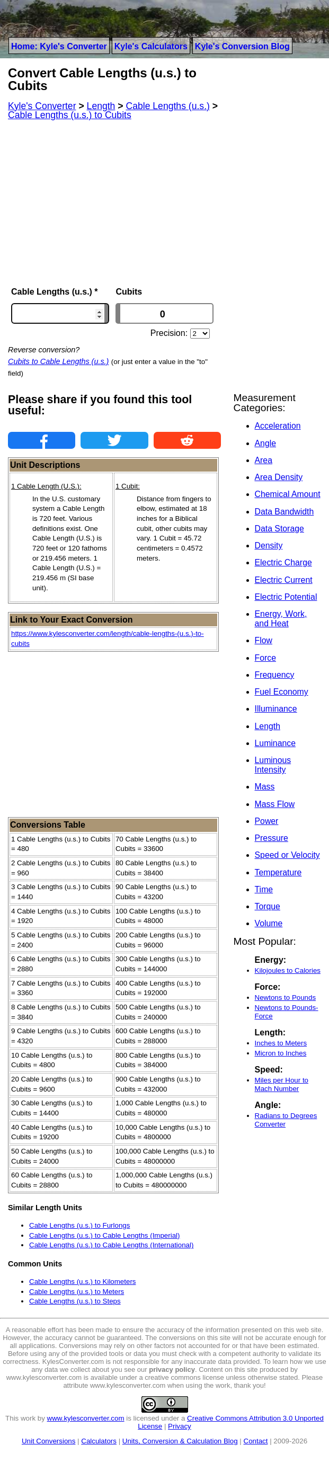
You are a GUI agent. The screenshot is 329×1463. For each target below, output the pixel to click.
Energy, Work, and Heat (281, 618)
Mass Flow (275, 804)
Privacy (179, 1426)
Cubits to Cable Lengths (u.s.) (58, 361)
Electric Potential (286, 596)
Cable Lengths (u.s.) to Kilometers (82, 1281)
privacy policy (172, 1369)
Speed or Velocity (287, 854)
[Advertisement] (114, 203)
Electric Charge (283, 562)
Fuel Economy (281, 691)
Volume (269, 923)
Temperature (278, 872)
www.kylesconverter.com (86, 1418)
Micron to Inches (281, 1053)
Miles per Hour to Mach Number (281, 1084)
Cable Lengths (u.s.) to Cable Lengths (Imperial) (104, 1235)
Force (265, 657)
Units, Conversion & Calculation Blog (180, 1441)
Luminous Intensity (273, 765)
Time (264, 889)
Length (267, 726)
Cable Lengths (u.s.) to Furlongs (79, 1225)
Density (269, 545)
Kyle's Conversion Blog (242, 46)
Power (267, 821)
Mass (265, 786)
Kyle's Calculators (151, 46)
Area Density (279, 477)
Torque (267, 906)
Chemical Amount (288, 494)
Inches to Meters (281, 1043)
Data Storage (279, 528)
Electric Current (284, 579)
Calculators (99, 1441)
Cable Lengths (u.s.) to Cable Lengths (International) (111, 1245)
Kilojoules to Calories (288, 970)
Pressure (271, 838)
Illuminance (276, 708)
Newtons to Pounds (285, 997)
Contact (256, 1441)
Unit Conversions (48, 1441)
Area (263, 460)
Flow (263, 640)
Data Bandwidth (284, 511)
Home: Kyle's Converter (59, 46)
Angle (265, 443)
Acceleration (278, 425)
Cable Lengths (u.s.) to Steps (75, 1301)
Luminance (275, 743)
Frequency (275, 674)
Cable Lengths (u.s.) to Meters (76, 1292)
